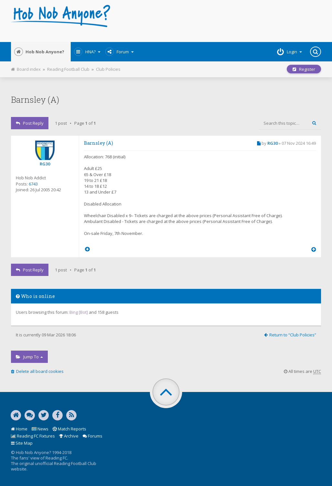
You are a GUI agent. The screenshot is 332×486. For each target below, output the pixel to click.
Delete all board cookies (37, 371)
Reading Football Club (68, 69)
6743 (33, 184)
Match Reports (69, 429)
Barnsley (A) (35, 99)
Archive (68, 436)
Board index (26, 69)
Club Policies (108, 69)
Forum (119, 51)
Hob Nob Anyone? (39, 51)
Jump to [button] (29, 357)
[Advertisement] (219, 21)
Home (19, 429)
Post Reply (30, 123)
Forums (92, 436)
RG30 (45, 164)
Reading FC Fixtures (33, 436)
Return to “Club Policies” (290, 335)
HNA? (87, 51)
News (40, 429)
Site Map (22, 443)
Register (304, 69)
